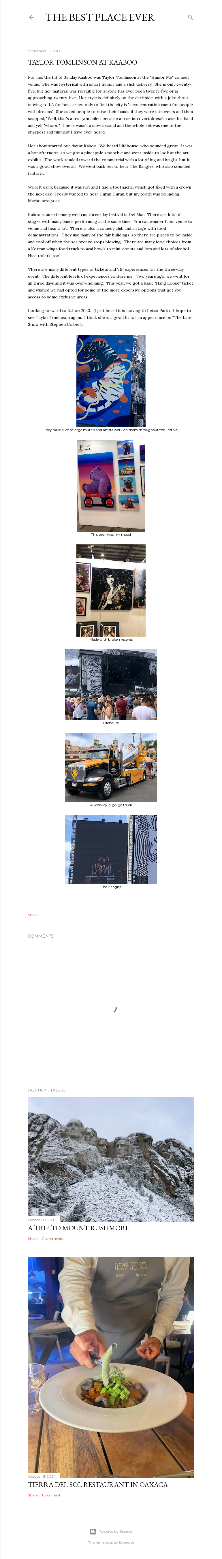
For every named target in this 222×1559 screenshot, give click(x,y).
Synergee (126, 1542)
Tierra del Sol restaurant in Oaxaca (98, 1484)
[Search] (190, 16)
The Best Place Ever (100, 17)
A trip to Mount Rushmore (78, 1227)
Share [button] (32, 915)
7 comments (52, 1238)
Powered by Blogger (111, 1531)
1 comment (51, 1495)
